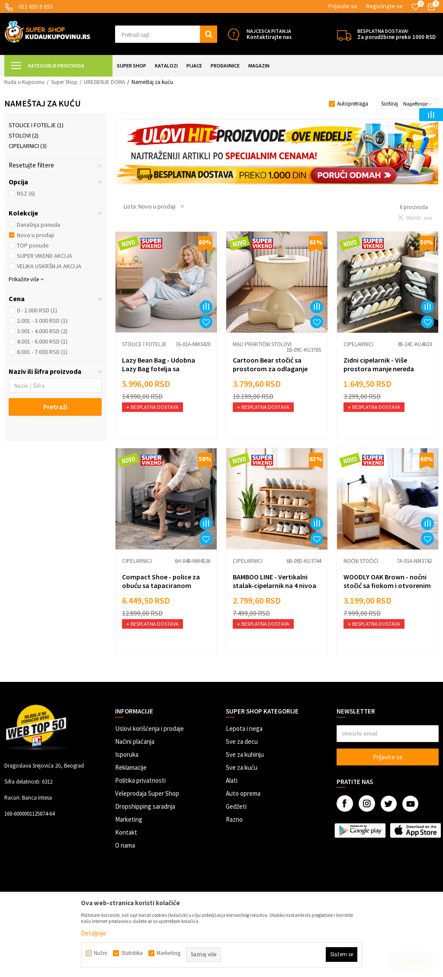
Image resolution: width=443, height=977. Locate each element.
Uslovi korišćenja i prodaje (149, 728)
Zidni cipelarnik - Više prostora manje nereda (378, 364)
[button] (166, 34)
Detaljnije (93, 933)
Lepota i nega (244, 728)
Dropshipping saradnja (145, 806)
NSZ (26, 193)
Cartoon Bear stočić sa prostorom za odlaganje (270, 364)
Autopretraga (352, 103)
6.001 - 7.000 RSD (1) (42, 352)
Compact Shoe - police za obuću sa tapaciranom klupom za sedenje (161, 585)
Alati (232, 780)
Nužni (100, 953)
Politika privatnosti (140, 780)
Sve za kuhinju (245, 754)
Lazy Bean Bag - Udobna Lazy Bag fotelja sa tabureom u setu (158, 369)
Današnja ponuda (38, 224)
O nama (125, 845)
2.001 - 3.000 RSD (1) (42, 321)
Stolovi (24, 135)
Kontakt (126, 832)
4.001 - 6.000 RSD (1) (42, 341)
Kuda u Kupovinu (24, 82)
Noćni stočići (360, 561)
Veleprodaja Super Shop (147, 793)
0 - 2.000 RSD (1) (37, 310)
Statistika (132, 953)
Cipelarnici (28, 146)
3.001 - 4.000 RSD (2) (42, 331)
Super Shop (64, 82)
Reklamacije (131, 767)
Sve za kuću (241, 767)
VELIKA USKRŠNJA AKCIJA (49, 266)
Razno (234, 819)
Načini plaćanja (134, 741)
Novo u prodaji (35, 235)
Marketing (128, 819)
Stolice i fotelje (36, 125)
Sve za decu (242, 741)
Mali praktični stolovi (262, 344)
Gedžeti (236, 806)
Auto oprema (243, 793)
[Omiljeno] (415, 7)
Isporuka (126, 754)
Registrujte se (384, 6)
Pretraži (55, 406)
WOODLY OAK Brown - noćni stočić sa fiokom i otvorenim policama (387, 585)
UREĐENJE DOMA (104, 82)
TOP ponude (33, 245)
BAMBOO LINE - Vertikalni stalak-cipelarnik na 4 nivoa (274, 581)
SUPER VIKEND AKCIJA (44, 256)
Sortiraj (389, 103)
